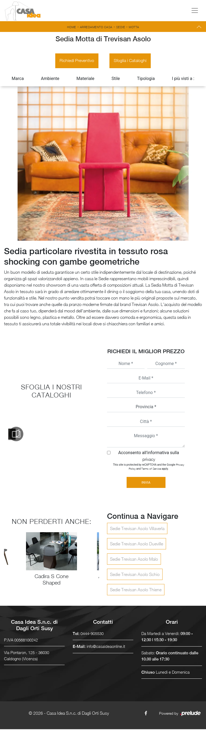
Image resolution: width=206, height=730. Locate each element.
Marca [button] (18, 79)
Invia (145, 483)
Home (71, 27)
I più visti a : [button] (183, 79)
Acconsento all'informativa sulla (148, 456)
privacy (148, 460)
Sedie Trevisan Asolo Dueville (136, 544)
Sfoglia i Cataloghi (130, 61)
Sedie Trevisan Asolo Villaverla (137, 529)
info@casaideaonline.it (106, 647)
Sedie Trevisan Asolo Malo (134, 559)
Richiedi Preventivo (76, 61)
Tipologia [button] (146, 79)
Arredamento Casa (96, 27)
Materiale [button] (85, 79)
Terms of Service (151, 469)
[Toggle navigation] (194, 10)
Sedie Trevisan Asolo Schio (135, 575)
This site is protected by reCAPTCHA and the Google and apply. (148, 467)
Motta (134, 27)
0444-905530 (92, 634)
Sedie (120, 27)
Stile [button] (116, 79)
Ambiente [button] (50, 79)
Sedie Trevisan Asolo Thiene (135, 590)
